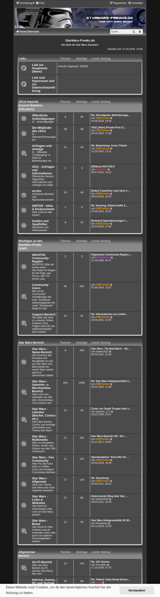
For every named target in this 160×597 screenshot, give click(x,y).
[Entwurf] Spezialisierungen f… (109, 220)
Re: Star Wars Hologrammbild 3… (111, 381)
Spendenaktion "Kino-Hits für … (110, 457)
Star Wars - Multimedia (40, 438)
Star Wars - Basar (40, 522)
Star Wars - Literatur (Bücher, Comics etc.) (44, 413)
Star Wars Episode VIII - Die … (109, 436)
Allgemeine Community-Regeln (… (111, 254)
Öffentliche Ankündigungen (43, 117)
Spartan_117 (103, 411)
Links (22, 58)
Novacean (101, 523)
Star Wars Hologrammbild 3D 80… (111, 520)
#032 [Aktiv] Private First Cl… (108, 127)
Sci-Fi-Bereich (42, 562)
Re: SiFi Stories (100, 561)
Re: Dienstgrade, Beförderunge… (111, 115)
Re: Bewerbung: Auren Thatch (109, 145)
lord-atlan (101, 564)
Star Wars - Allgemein (40, 480)
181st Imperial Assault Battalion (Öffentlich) (31, 105)
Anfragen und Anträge (42, 147)
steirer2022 (102, 351)
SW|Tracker (102, 118)
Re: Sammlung (100, 478)
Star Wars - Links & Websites (40, 500)
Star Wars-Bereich (31, 342)
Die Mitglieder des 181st (42, 129)
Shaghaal (101, 169)
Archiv (36, 191)
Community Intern (40, 286)
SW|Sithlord (103, 257)
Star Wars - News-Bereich (42, 350)
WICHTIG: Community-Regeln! (41, 258)
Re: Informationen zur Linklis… (109, 314)
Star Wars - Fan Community (43, 459)
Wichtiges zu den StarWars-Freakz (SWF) (31, 244)
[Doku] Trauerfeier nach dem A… (110, 190)
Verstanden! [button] (136, 590)
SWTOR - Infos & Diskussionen (43, 207)
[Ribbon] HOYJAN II (103, 166)
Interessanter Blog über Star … (109, 496)
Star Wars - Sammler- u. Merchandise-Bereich (42, 386)
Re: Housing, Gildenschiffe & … (110, 205)
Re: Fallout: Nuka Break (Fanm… (110, 579)
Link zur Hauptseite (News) (39, 68)
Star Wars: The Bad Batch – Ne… (110, 348)
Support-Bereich (44, 314)
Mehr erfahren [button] (45, 593)
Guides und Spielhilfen (40, 222)
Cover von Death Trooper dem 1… (111, 408)
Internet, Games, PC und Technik (44, 581)
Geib (98, 582)
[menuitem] (40, 3)
